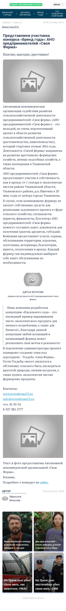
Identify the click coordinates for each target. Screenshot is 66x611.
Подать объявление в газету (26, 4)
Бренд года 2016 (10, 27)
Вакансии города (7, 13)
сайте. (44, 482)
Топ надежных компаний (57, 13)
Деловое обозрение (25, 13)
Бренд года (40, 13)
